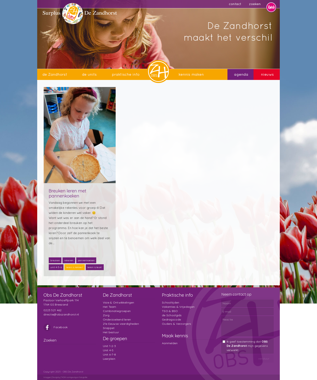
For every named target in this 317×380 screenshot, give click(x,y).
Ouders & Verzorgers (176, 324)
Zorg (106, 315)
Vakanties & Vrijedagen (178, 307)
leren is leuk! (94, 267)
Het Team (109, 307)
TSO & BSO (170, 311)
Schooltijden (170, 302)
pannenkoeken (86, 260)
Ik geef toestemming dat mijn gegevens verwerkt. (247, 346)
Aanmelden (170, 343)
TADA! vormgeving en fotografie (74, 377)
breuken (55, 260)
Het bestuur (111, 332)
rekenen (68, 260)
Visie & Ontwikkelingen (118, 302)
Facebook (55, 327)
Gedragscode (171, 319)
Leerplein (109, 359)
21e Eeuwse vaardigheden (121, 324)
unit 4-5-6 (56, 267)
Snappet (109, 328)
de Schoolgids (172, 315)
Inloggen (47, 377)
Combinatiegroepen (117, 311)
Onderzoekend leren (117, 319)
